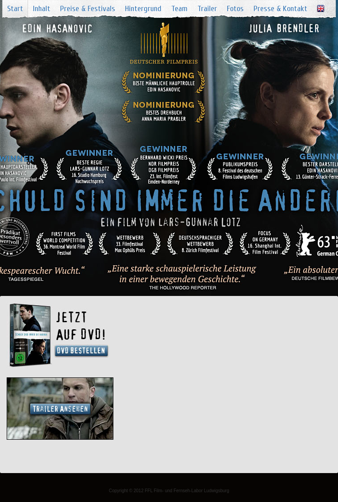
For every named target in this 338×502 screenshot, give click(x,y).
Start (15, 8)
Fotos (235, 8)
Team (179, 8)
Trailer (207, 8)
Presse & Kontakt (280, 8)
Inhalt (41, 8)
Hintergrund (143, 8)
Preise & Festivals (87, 8)
